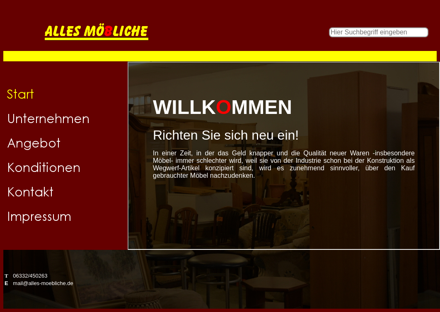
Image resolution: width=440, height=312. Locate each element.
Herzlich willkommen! (284, 156)
